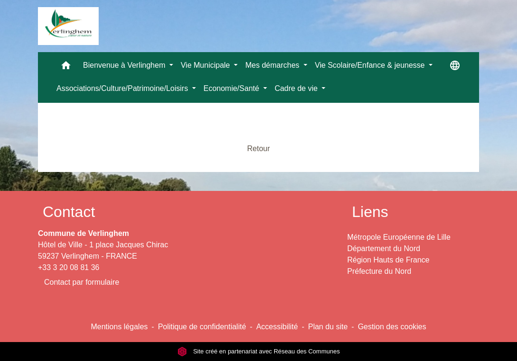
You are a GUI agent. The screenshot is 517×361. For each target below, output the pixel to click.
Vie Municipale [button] (206, 65)
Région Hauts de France (388, 260)
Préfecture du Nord (379, 271)
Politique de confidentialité (202, 327)
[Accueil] (68, 26)
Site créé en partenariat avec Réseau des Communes (258, 351)
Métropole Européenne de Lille (399, 237)
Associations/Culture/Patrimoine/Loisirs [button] (123, 88)
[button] (66, 67)
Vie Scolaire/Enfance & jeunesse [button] (371, 65)
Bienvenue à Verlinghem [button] (125, 65)
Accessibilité (277, 327)
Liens (370, 211)
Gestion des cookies (392, 327)
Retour (258, 148)
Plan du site (328, 327)
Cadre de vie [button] (297, 88)
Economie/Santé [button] (232, 88)
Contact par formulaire (81, 282)
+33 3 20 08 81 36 (68, 267)
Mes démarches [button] (273, 65)
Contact (69, 211)
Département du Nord (383, 248)
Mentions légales (119, 327)
